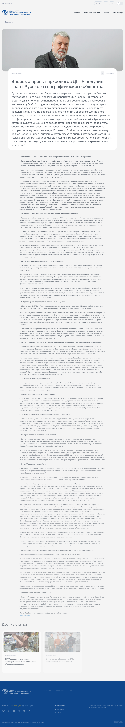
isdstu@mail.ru (61, 713)
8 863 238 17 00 (61, 709)
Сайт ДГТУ (7, 3)
